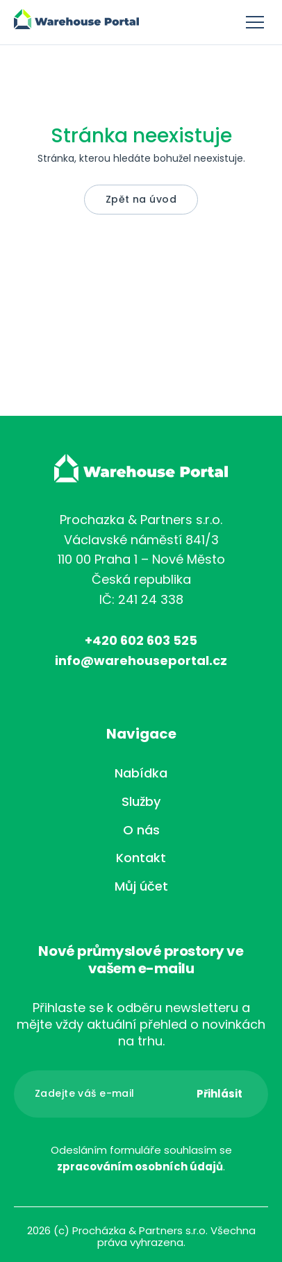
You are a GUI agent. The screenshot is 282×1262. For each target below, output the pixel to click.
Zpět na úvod (141, 199)
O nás (141, 830)
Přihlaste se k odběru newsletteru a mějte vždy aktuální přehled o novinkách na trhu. (141, 1025)
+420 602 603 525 (141, 640)
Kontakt (141, 857)
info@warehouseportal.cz (141, 660)
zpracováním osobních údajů (140, 1166)
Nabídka (141, 773)
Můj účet (141, 886)
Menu (255, 22)
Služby (141, 801)
